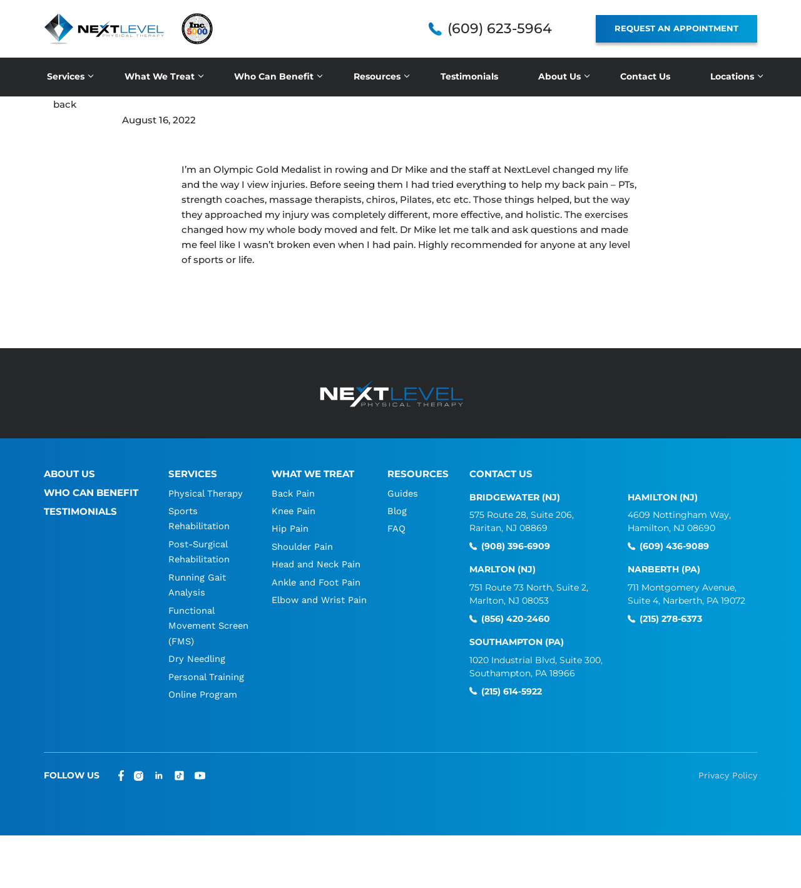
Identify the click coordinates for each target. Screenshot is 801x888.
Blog (398, 510)
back (64, 104)
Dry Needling (197, 655)
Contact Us (645, 76)
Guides (403, 492)
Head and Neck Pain (316, 563)
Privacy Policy (727, 772)
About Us (559, 76)
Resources (377, 76)
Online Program (203, 690)
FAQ (397, 528)
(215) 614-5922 (511, 691)
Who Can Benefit (274, 76)
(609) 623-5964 (499, 28)
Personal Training (206, 673)
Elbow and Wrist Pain (319, 598)
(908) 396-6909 (515, 546)
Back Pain (293, 492)
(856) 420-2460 (515, 618)
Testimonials (469, 76)
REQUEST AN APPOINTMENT (676, 28)
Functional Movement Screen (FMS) (198, 623)
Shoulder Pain (302, 545)
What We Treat (160, 76)
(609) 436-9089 (674, 546)
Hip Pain (289, 528)
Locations (732, 76)
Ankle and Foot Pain (316, 580)
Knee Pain (293, 510)
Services (65, 76)
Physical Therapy (205, 492)
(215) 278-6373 (671, 618)
